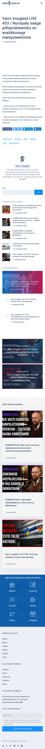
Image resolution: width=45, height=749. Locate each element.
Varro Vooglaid (22, 165)
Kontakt (5, 653)
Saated (4, 650)
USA (4, 143)
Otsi (3, 188)
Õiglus (4, 673)
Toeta (4, 657)
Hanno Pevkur (7, 139)
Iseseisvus (6, 677)
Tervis (4, 684)
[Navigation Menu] (42, 3)
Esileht (4, 639)
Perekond (5, 680)
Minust (4, 642)
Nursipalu (33, 139)
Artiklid (4, 646)
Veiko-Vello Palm (14, 143)
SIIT (24, 179)
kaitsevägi (18, 139)
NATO (26, 139)
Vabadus (5, 669)
